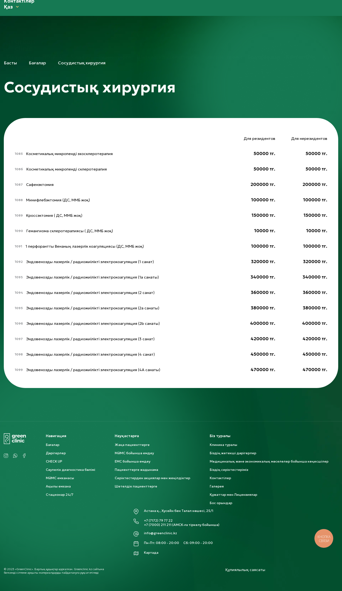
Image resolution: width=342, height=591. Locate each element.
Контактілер (301, 35)
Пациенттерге (113, 35)
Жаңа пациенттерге (132, 445)
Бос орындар (264, 35)
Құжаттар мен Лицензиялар (233, 494)
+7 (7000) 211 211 (157, 525)
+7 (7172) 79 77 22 (158, 520)
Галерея (217, 486)
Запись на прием (222, 35)
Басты (10, 63)
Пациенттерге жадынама (136, 470)
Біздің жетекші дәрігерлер (233, 453)
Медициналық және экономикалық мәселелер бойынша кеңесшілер (269, 461)
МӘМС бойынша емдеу (134, 453)
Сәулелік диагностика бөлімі (70, 470)
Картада (151, 552)
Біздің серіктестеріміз (229, 470)
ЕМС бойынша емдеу (132, 461)
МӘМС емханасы (60, 478)
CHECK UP (51, 35)
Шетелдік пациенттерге (166, 35)
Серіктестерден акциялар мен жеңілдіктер (152, 478)
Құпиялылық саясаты (245, 569)
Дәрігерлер (56, 453)
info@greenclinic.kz (160, 533)
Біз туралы (20, 35)
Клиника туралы (223, 445)
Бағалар (80, 35)
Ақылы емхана (58, 486)
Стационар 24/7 (59, 494)
